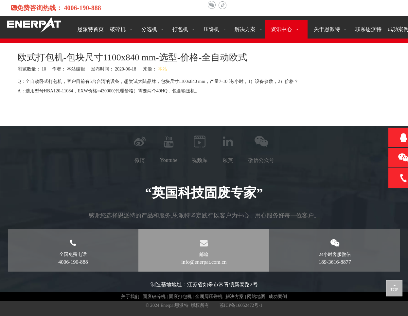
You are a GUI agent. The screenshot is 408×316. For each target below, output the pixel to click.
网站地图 (256, 296)
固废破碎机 (154, 296)
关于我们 (130, 296)
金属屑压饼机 (208, 296)
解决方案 (234, 296)
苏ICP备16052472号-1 (241, 305)
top (394, 288)
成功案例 (278, 296)
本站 (162, 69)
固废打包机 (180, 296)
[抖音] (222, 5)
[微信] (211, 5)
